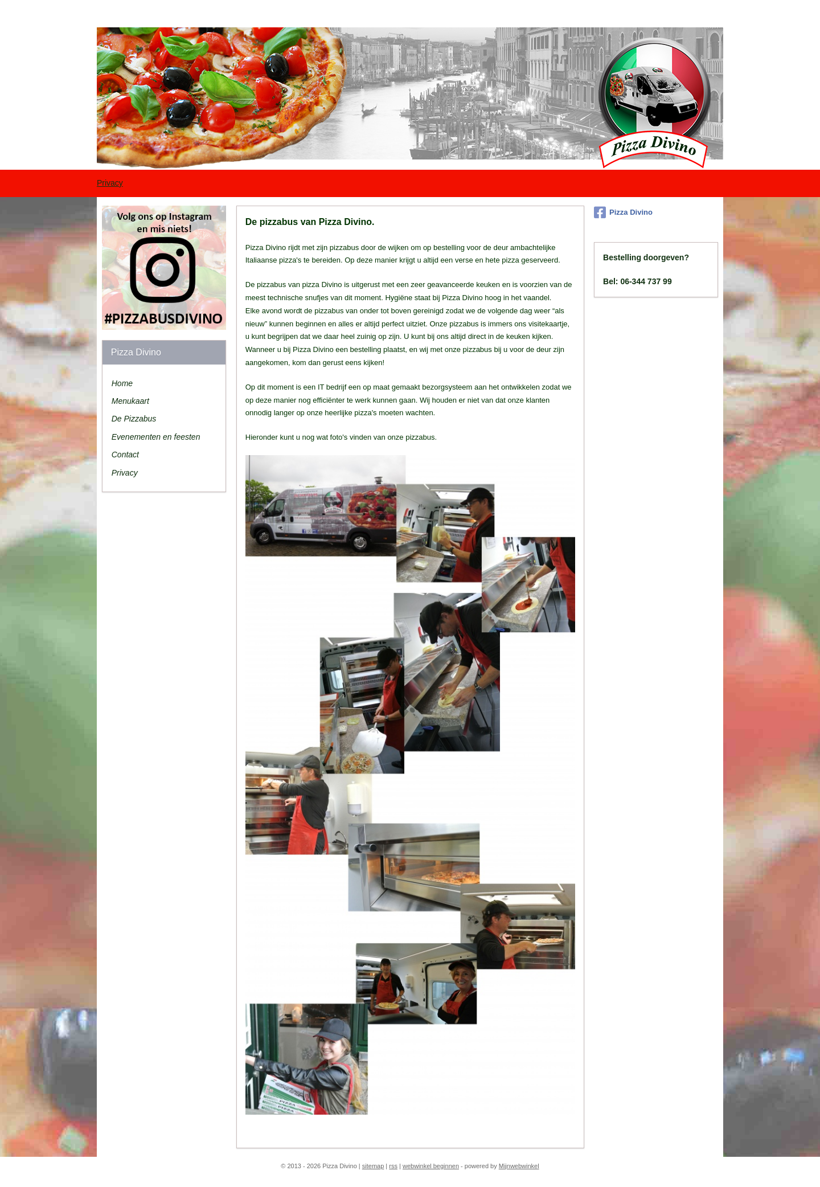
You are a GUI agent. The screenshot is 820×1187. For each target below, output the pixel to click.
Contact (125, 454)
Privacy (110, 182)
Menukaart (130, 401)
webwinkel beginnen (431, 1166)
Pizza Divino (623, 212)
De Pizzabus (134, 418)
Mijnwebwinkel (519, 1166)
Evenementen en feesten (156, 436)
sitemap (373, 1166)
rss (393, 1166)
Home (122, 383)
